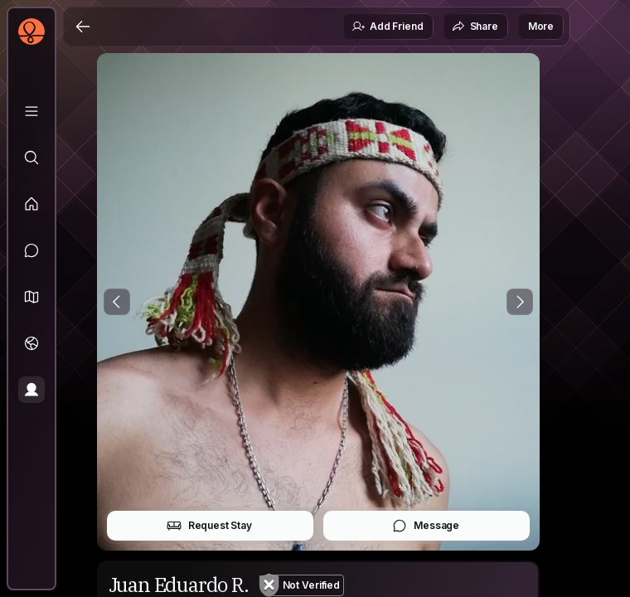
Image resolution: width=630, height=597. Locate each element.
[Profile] (31, 389)
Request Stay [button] (209, 525)
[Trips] (31, 343)
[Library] (31, 111)
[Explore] (31, 157)
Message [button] (425, 525)
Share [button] (475, 26)
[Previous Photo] (117, 302)
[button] (31, 297)
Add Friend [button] (387, 26)
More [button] (541, 26)
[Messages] (31, 250)
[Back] (83, 26)
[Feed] (31, 204)
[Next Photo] (519, 302)
